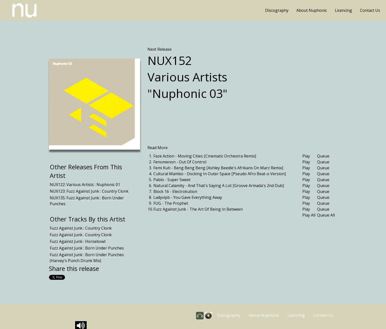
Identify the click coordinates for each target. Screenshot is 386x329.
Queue (323, 156)
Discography (277, 10)
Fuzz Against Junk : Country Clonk (81, 228)
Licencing (343, 10)
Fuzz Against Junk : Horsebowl (77, 241)
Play (306, 156)
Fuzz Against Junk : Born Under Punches (87, 248)
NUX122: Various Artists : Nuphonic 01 (85, 184)
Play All (308, 215)
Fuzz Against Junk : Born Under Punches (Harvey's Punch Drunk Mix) (87, 257)
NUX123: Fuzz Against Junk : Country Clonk (89, 191)
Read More (157, 147)
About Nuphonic (311, 10)
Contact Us (370, 10)
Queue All (326, 215)
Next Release (159, 49)
